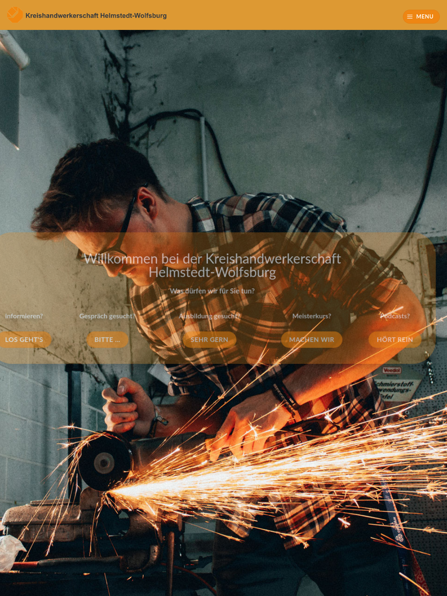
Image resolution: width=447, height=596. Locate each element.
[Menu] (421, 17)
